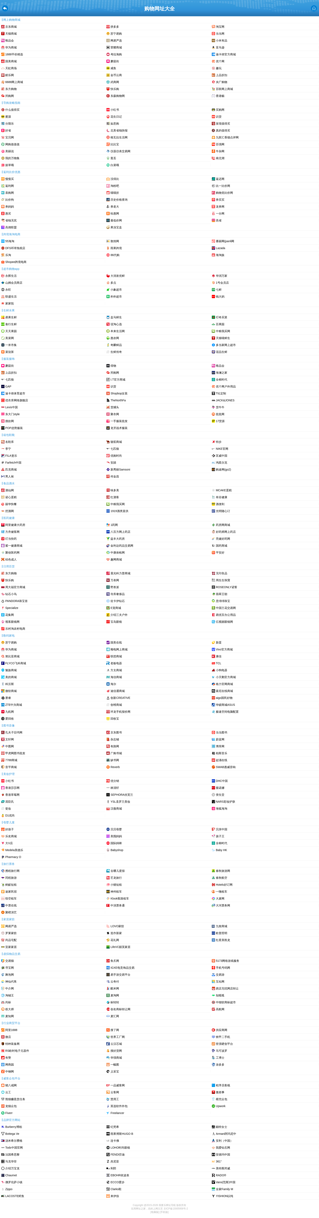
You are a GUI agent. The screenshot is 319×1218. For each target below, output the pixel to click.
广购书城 (116, 753)
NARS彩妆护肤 (225, 801)
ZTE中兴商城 (13, 704)
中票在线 (11, 905)
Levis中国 (11, 407)
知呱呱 (220, 995)
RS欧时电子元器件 (17, 1050)
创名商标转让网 (120, 1009)
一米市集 (11, 345)
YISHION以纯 (224, 1196)
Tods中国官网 (14, 1147)
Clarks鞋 (115, 1189)
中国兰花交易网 (226, 608)
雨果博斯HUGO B (121, 1133)
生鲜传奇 (116, 351)
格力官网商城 (224, 684)
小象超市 (116, 289)
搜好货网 (116, 1050)
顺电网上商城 (119, 649)
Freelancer (117, 1113)
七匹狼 (9, 379)
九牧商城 (221, 926)
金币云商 (116, 75)
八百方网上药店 (120, 531)
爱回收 (9, 718)
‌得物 (113, 365)
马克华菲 (11, 1161)
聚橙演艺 (11, 912)
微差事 (220, 1092)
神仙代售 (11, 981)
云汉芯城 (116, 1043)
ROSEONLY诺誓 (226, 587)
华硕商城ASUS (225, 704)
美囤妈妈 (116, 836)
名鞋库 (9, 441)
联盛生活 (11, 296)
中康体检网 (117, 552)
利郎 (113, 1168)
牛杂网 (220, 151)
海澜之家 (221, 372)
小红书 (114, 109)
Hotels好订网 (224, 884)
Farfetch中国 (13, 462)
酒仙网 (9, 490)
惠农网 (114, 338)
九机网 (9, 711)
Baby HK (221, 850)
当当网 (220, 33)
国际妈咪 (116, 843)
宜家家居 (11, 947)
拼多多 (114, 26)
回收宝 (114, 718)
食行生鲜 (11, 324)
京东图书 (116, 732)
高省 (219, 220)
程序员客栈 (223, 1085)
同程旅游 (11, 877)
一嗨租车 (221, 891)
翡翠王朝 (221, 594)
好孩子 (9, 829)
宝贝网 (9, 137)
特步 (219, 441)
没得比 (114, 179)
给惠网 (114, 213)
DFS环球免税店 (15, 248)
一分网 (220, 213)
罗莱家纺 (11, 933)
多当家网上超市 (226, 345)
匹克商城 (11, 469)
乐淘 (8, 255)
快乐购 (114, 89)
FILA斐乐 (11, 455)
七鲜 (219, 289)
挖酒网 (9, 511)
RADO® (221, 1175)
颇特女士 (221, 1126)
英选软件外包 (119, 1106)
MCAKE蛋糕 (224, 490)
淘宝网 (220, 26)
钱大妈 (220, 296)
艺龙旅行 (116, 877)
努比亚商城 (12, 656)
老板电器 (116, 663)
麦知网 (9, 1016)
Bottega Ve (12, 1133)
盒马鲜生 (116, 317)
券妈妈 (9, 206)
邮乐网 (9, 75)
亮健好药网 (223, 538)
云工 (8, 1092)
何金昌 (114, 476)
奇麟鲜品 (116, 345)
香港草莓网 (12, 794)
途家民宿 (11, 891)
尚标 (8, 1002)
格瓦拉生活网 (119, 137)
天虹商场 (11, 68)
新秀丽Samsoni (120, 469)
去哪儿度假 (117, 870)
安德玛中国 (223, 1154)
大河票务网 (223, 905)
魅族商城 (11, 670)
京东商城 (11, 26)
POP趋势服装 (14, 428)
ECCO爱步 (117, 1182)
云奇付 (114, 981)
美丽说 (9, 151)
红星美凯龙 (223, 940)
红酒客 (114, 497)
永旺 (8, 289)
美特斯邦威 (223, 1168)
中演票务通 (117, 905)
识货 (219, 116)
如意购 (114, 123)
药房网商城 (223, 524)
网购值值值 (12, 144)
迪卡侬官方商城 (226, 54)
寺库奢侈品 (117, 594)
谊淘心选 (116, 324)
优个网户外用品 (226, 386)
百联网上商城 (224, 89)
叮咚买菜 (221, 317)
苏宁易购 (116, 33)
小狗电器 (221, 670)
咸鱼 (113, 68)
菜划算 (9, 351)
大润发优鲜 (117, 275)
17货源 (220, 421)
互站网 (220, 981)
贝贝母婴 (116, 829)
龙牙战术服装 (119, 428)
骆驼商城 (116, 441)
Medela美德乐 (14, 850)
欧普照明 (221, 933)
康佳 (219, 656)
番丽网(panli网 (225, 241)
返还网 (220, 179)
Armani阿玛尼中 (226, 1133)
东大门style (12, 414)
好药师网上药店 (226, 531)
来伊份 (114, 1196)
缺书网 (114, 760)
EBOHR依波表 (119, 1175)
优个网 (220, 61)
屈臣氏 (9, 801)
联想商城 (116, 656)
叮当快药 (11, 538)
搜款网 (9, 421)
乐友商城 (11, 836)
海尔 (113, 684)
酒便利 (220, 504)
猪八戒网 (11, 1085)
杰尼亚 (114, 1161)
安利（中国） (224, 1140)
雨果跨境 (116, 248)
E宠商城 (115, 608)
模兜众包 (221, 1099)
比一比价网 (223, 185)
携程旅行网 (12, 870)
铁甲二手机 (223, 1037)
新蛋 (219, 642)
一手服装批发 (119, 421)
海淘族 (220, 255)
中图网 (9, 746)
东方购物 (11, 89)
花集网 (9, 614)
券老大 (114, 206)
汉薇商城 (116, 808)
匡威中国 (221, 455)
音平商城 (11, 767)
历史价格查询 (119, 199)
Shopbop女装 (119, 393)
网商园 (9, 1064)
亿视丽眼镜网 (224, 621)
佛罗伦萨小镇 (13, 1182)
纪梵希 (114, 1126)
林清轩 (114, 787)
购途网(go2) (223, 469)
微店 (8, 1037)
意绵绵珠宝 (223, 601)
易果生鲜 (11, 317)
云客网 (114, 1092)
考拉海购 (116, 54)
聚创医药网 (12, 552)
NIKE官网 (222, 448)
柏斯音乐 (221, 753)
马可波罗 (221, 1050)
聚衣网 (114, 414)
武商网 (114, 82)
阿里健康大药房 (15, 524)
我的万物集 (12, 158)
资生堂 (220, 794)
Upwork (220, 1106)
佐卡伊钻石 (117, 601)
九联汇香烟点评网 (227, 137)
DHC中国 (222, 780)
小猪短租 (116, 884)
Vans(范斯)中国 (225, 1182)
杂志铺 (114, 739)
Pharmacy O (13, 857)
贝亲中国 (221, 829)
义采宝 (114, 1071)
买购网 (220, 109)
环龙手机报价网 (120, 711)
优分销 (114, 780)
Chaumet (11, 1175)
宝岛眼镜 (116, 621)
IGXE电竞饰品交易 (122, 967)
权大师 (9, 1009)
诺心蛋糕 (11, 497)
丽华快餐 (11, 504)
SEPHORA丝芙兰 (121, 794)
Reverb (115, 767)
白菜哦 (114, 165)
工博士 (220, 1057)
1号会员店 (222, 282)
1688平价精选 (14, 54)
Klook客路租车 (119, 898)
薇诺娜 (220, 787)
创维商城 (116, 704)
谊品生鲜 (221, 351)
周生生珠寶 (223, 580)
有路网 (114, 746)
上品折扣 (221, 75)
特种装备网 (12, 1043)
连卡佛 (114, 1140)
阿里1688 (11, 1030)
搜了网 (114, 1030)
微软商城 (11, 691)
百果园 (220, 324)
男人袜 (9, 476)
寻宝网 (9, 967)
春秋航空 (221, 877)
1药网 (114, 524)
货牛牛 (220, 407)
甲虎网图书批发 (15, 753)
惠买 (8, 213)
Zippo (8, 1189)
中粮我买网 (223, 331)
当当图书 (221, 732)
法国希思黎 (12, 1154)
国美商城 (11, 61)
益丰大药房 (117, 538)
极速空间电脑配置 (227, 711)
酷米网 (114, 988)
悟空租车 (11, 898)
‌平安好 (220, 552)
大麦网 (220, 898)
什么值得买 (12, 109)
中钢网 (9, 1071)
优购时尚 (116, 455)
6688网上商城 (14, 82)
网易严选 (116, 40)
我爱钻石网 (223, 1147)
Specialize (11, 608)
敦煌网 (114, 241)
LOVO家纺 (117, 926)
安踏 (113, 462)
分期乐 (9, 123)
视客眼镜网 (12, 621)
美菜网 (9, 338)
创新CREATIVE (120, 697)
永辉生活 (11, 275)
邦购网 (9, 95)
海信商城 (116, 677)
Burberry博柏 (13, 1126)
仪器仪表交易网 (120, 151)
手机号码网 (223, 967)
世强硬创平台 (224, 1043)
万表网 (114, 580)
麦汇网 (114, 1016)
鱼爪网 (114, 960)
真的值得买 (223, 130)
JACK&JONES (225, 400)
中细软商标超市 (226, 1002)
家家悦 (9, 303)
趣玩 (219, 68)
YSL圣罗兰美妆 (120, 801)
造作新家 (116, 933)
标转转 (114, 1002)
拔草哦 (9, 165)
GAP (8, 386)
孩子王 (220, 836)
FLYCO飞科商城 (15, 663)
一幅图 (114, 1064)
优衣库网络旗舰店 (16, 400)
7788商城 (11, 760)
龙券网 (220, 206)
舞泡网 (9, 974)
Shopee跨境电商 (15, 262)
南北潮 (220, 158)
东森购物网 (117, 95)
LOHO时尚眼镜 (120, 1147)
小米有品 (221, 40)
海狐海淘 (221, 808)
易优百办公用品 (226, 614)
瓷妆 (8, 808)
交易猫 (9, 960)
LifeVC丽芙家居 (120, 947)
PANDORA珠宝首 (16, 601)
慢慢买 (9, 179)
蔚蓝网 (220, 739)
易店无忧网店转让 (227, 988)
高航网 (220, 1009)
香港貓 (220, 95)
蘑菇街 (114, 61)
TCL (218, 663)
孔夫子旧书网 (13, 732)
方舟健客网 (12, 531)
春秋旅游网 (223, 870)
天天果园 (11, 331)
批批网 (220, 414)
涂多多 (220, 1064)
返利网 (9, 185)
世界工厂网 (117, 1037)
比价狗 (9, 199)
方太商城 (116, 670)
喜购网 (9, 192)
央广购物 (221, 82)
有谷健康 (221, 497)
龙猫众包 (11, 1106)
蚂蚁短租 (11, 884)
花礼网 (114, 940)
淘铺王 (9, 995)
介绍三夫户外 (119, 614)
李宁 (8, 448)
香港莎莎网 (12, 787)
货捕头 (114, 407)
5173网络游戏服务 (227, 960)
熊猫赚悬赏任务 (15, 1099)
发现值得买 (223, 123)
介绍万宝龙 (12, 1168)
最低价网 (116, 220)
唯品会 (9, 40)
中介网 (9, 988)
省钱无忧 (11, 220)
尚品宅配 (11, 940)
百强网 (220, 144)
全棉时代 (221, 379)
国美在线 (116, 642)
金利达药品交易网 (121, 545)
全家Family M (224, 1189)
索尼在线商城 (224, 691)
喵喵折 (114, 192)
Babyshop (116, 850)
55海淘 (9, 241)
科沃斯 (9, 684)
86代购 (114, 255)
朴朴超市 (116, 296)
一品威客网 (117, 1085)
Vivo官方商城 (224, 649)
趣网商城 (116, 559)
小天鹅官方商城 (226, 677)
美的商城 (11, 677)
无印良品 (221, 573)
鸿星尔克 (221, 462)
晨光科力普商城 (120, 573)
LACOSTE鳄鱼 (14, 1196)
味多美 (114, 490)
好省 (8, 130)
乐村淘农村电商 (15, 628)
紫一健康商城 (13, 545)
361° (219, 1161)
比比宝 (114, 144)
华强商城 (116, 1057)
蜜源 (8, 116)
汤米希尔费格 (13, 1140)
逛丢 (113, 158)
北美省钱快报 (119, 130)
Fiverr (9, 1113)
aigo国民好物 (224, 697)
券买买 (220, 199)
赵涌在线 (221, 760)
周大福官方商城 (15, 587)
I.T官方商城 (117, 379)
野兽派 (114, 587)
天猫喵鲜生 (223, 338)
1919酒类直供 (119, 511)
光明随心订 (223, 511)
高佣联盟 (11, 227)
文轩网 (9, 739)
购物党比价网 (224, 192)
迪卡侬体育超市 (15, 393)
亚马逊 (220, 47)
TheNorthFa (118, 400)
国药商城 (221, 545)
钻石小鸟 (11, 594)
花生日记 (116, 116)
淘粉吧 (114, 185)
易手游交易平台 (120, 974)
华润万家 (221, 275)
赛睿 (8, 697)
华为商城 (11, 47)
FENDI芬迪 (117, 1154)
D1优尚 (10, 815)
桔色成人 (11, 559)
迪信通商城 (117, 691)
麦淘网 (114, 995)
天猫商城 (11, 33)
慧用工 (114, 1099)
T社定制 (221, 393)
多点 (113, 282)
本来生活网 (117, 331)
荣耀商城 (116, 47)
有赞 (8, 1057)
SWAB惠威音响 (226, 767)
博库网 (220, 746)
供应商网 (221, 1030)
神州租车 (116, 891)
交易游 (220, 974)
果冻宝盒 (116, 227)
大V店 (9, 843)
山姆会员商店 (13, 282)
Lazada (220, 248)
